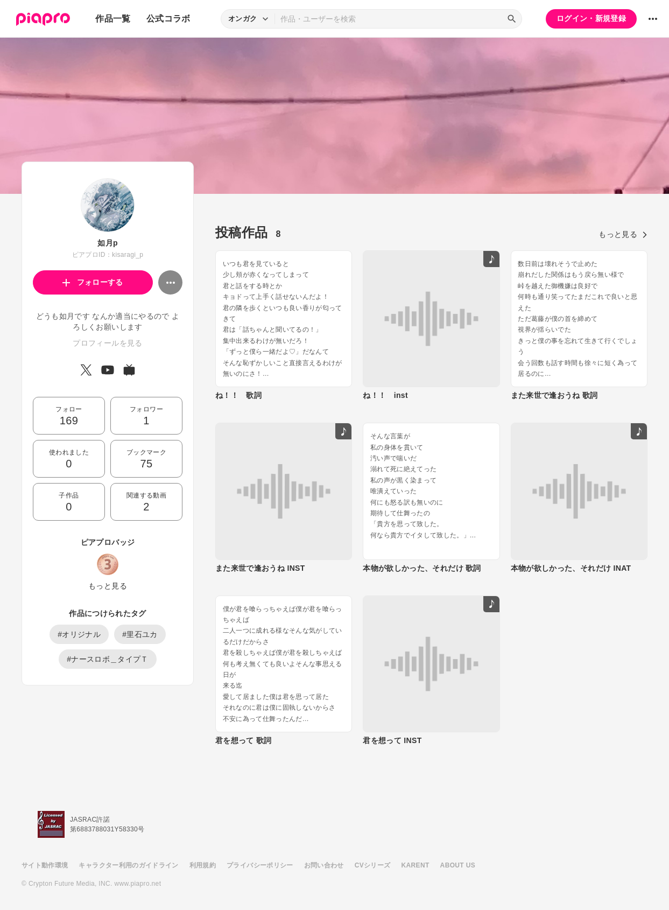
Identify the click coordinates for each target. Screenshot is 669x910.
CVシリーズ (373, 865)
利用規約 (202, 865)
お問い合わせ (324, 865)
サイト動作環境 (45, 865)
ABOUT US (457, 865)
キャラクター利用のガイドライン (128, 865)
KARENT (415, 865)
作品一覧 (112, 18)
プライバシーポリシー (260, 865)
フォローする (92, 282)
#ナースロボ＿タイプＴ (108, 659)
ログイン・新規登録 (591, 18)
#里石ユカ (140, 634)
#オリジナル (79, 634)
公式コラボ (168, 18)
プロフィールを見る (107, 343)
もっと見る (107, 586)
